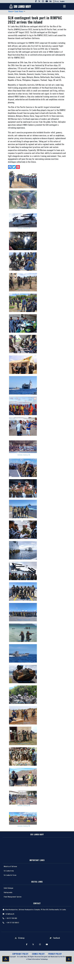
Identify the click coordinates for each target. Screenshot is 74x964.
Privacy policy (55, 954)
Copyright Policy (20, 954)
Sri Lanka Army (9, 871)
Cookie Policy (38, 954)
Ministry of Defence (10, 866)
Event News (19, 11)
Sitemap (19, 938)
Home (10, 11)
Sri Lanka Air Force (10, 875)
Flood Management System (12, 897)
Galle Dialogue (8, 888)
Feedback (54, 938)
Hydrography (8, 892)
